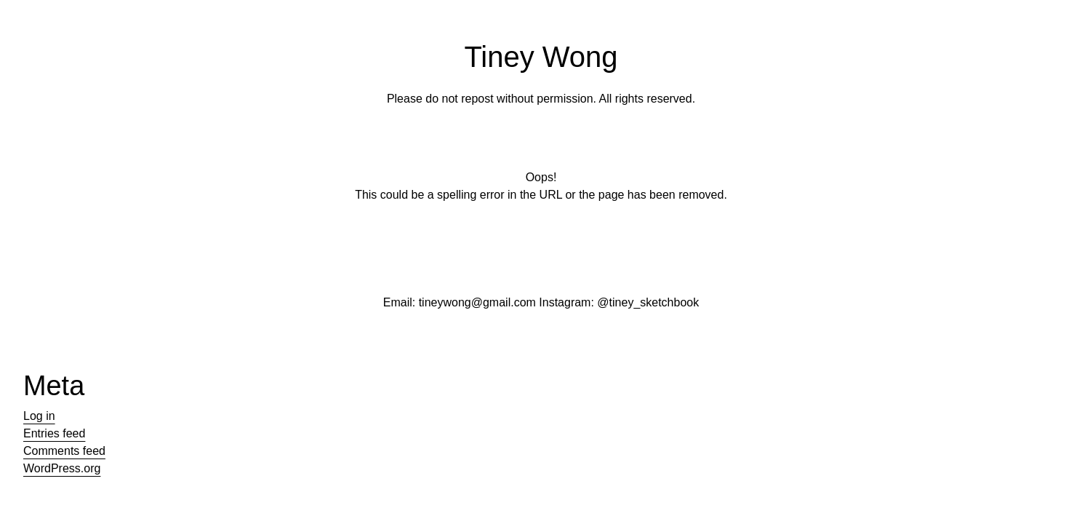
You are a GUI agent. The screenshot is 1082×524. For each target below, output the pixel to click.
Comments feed (64, 451)
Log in (39, 416)
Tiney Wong (540, 57)
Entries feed (54, 433)
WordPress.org (61, 468)
